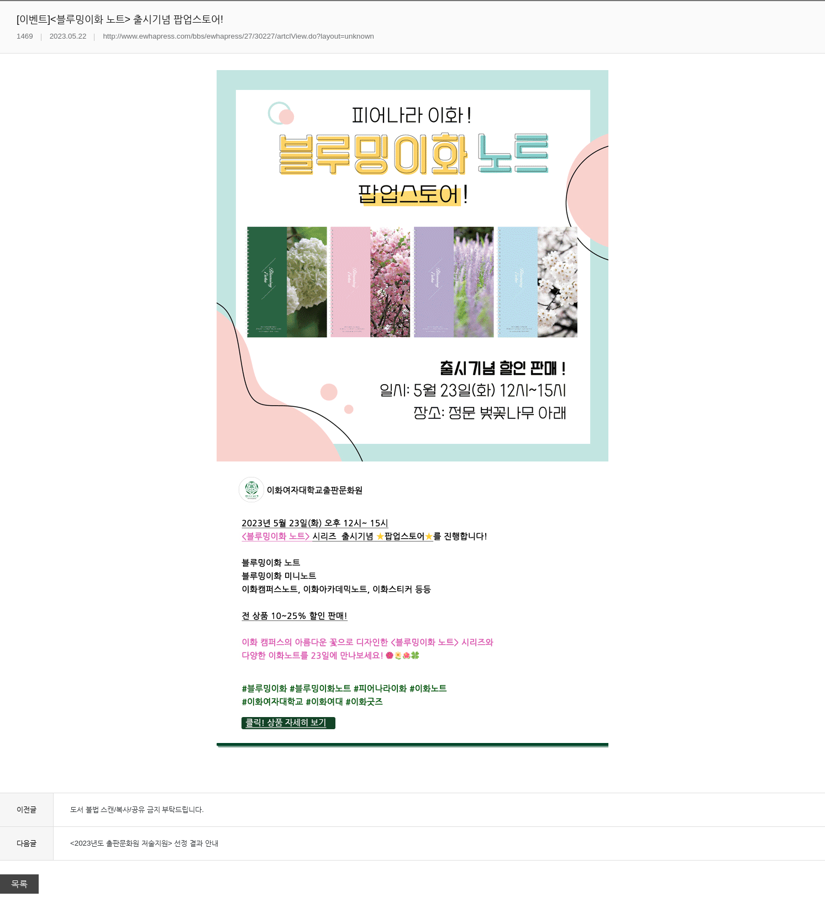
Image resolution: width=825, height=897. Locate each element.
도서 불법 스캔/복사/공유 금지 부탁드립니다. (137, 809)
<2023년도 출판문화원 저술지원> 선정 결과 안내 (144, 843)
